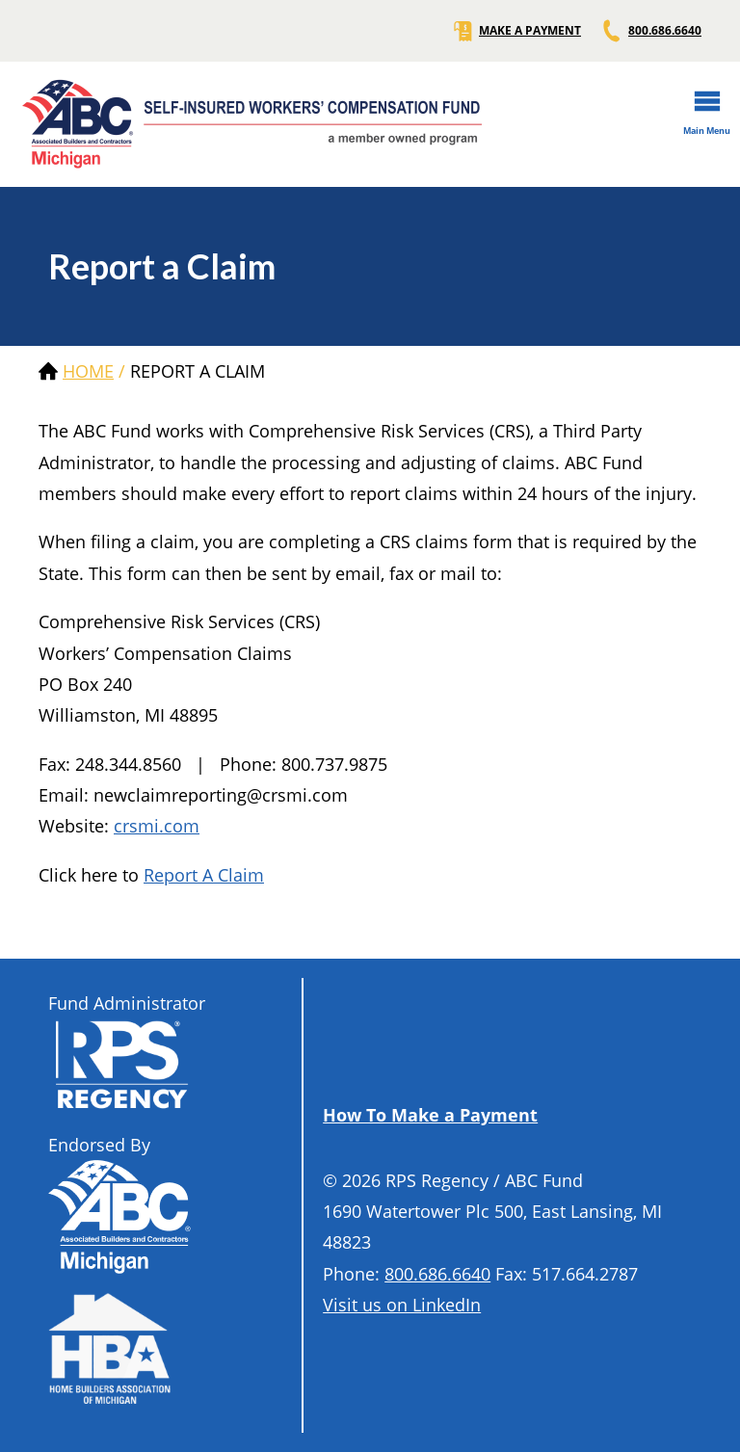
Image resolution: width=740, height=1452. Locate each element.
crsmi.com (156, 825)
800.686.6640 (650, 30)
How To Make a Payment (430, 1114)
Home (88, 371)
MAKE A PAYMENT (516, 30)
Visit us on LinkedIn (402, 1304)
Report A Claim (204, 874)
